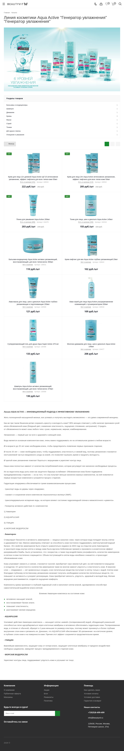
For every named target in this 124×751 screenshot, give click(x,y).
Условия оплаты (91, 693)
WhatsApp (19, 727)
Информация (51, 685)
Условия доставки (92, 697)
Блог (46, 693)
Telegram (12, 727)
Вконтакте (6, 727)
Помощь (88, 685)
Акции (46, 690)
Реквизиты (48, 697)
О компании (9, 690)
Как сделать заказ (92, 690)
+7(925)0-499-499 (96, 712)
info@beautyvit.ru (95, 718)
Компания (9, 685)
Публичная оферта (12, 693)
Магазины (8, 697)
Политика (48, 701)
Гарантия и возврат (92, 701)
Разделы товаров (14, 98)
